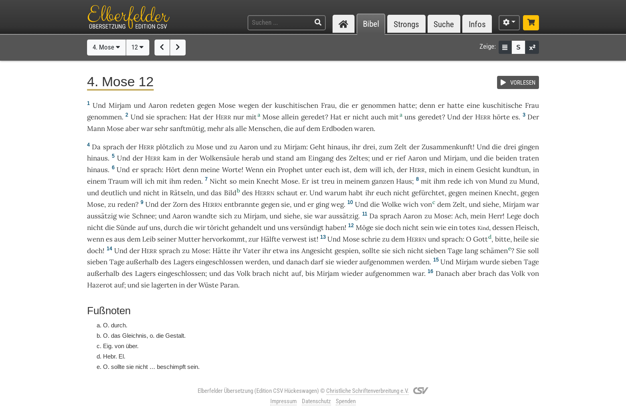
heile (521, 239)
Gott (480, 239)
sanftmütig (187, 128)
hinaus (337, 147)
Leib (149, 239)
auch (378, 117)
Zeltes (358, 158)
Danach (448, 273)
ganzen (383, 181)
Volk (243, 273)
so (233, 181)
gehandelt (246, 227)
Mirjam (120, 105)
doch (531, 216)
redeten (182, 105)
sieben (435, 250)
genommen (378, 105)
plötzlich (170, 147)
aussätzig (102, 216)
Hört (173, 169)
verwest (294, 239)
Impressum (283, 401)
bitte (502, 239)
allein (290, 117)
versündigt (307, 227)
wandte (205, 216)
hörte (501, 117)
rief (400, 158)
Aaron (158, 105)
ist (346, 169)
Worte (232, 169)
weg (337, 204)
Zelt (400, 147)
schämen (494, 250)
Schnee (143, 216)
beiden (506, 158)
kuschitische (502, 105)
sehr (161, 128)
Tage (455, 250)
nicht (361, 117)
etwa (280, 250)
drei (369, 147)
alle (241, 128)
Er (305, 181)
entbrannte (241, 204)
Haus (404, 181)
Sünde (126, 227)
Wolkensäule (220, 158)
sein (427, 227)
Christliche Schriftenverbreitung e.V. (367, 390)
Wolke (391, 204)
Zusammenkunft (447, 147)
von (426, 204)
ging (322, 204)
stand (285, 158)
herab (251, 158)
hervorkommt (223, 239)
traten (529, 158)
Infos (477, 24)
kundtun (516, 169)
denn (427, 105)
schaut (287, 192)
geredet (313, 117)
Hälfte (270, 239)
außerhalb (142, 262)
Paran (229, 285)
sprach (113, 147)
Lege (514, 216)
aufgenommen (381, 262)
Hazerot (100, 285)
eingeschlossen (219, 262)
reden (192, 181)
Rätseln (181, 192)
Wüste (208, 285)
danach (297, 262)
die (344, 105)
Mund (498, 181)
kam (169, 158)
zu (190, 147)
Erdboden (337, 128)
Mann (96, 128)
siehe (491, 204)
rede (455, 181)
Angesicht (317, 250)
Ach (461, 216)
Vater (251, 250)
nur (238, 117)
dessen (503, 227)
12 (137, 47)
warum (336, 192)
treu (328, 181)
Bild (230, 192)
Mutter (189, 239)
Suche (444, 24)
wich (410, 204)
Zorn (180, 204)
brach (261, 273)
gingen (528, 147)
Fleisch (526, 227)
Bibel (371, 24)
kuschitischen (296, 105)
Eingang (320, 158)
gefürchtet (428, 192)
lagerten (164, 285)
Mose (227, 105)
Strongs (406, 24)
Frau (328, 105)
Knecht (267, 181)
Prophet (290, 169)
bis (310, 273)
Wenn (254, 169)
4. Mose (106, 47)
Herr (495, 216)
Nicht (218, 181)
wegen (248, 105)
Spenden (346, 401)
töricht (218, 227)
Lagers (183, 262)
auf (300, 128)
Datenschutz (316, 401)
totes (467, 227)
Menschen (264, 128)
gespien (347, 250)
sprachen (170, 117)
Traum (118, 181)
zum (385, 147)
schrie (370, 239)
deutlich (114, 192)
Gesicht (488, 169)
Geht (317, 147)
